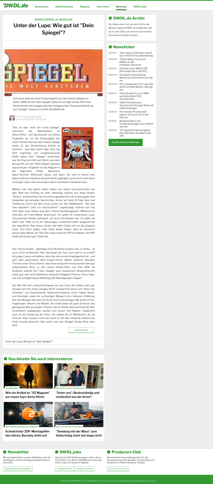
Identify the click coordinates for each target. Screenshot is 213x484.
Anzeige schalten (64, 468)
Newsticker (41, 6)
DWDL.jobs (140, 6)
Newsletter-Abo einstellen (18, 468)
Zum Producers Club (118, 468)
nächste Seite (81, 329)
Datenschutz (139, 481)
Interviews (103, 6)
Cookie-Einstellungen (123, 481)
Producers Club (106, 481)
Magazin (85, 6)
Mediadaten (93, 481)
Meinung (121, 6)
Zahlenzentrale (64, 6)
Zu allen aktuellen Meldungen (126, 142)
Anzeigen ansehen (84, 468)
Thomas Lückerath (31, 116)
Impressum (151, 481)
